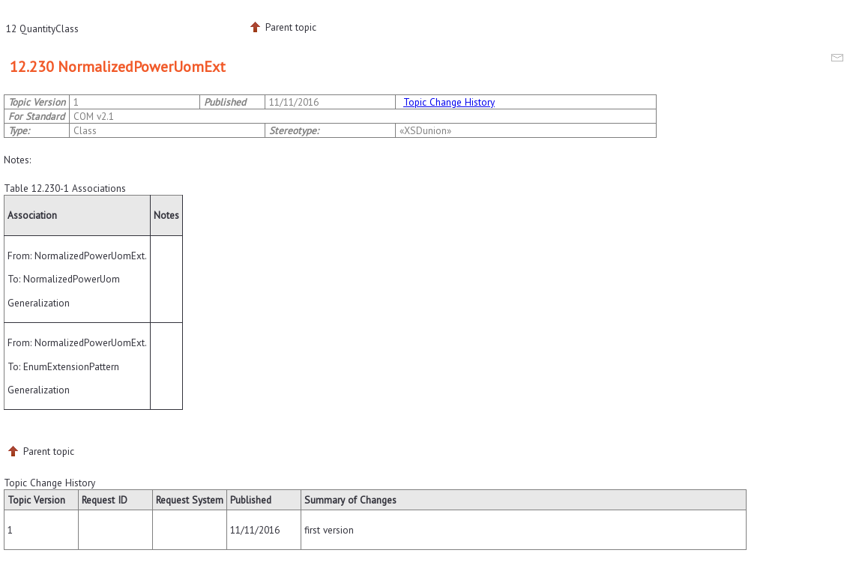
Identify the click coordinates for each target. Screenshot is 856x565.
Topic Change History (449, 102)
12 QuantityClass (42, 28)
